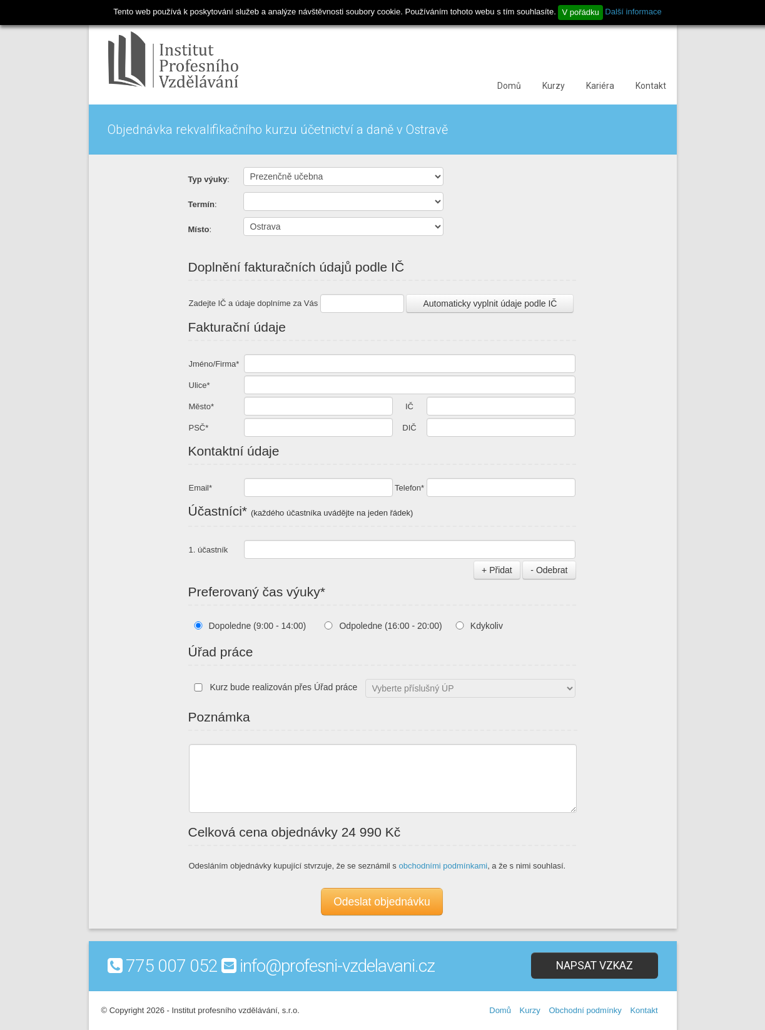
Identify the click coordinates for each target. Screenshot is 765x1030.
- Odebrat (548, 570)
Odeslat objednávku (381, 901)
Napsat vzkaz (594, 965)
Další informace (633, 11)
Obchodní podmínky (585, 1010)
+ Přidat (497, 570)
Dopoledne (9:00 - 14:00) (258, 626)
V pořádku (580, 12)
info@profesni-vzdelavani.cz (337, 966)
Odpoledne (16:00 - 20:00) (390, 626)
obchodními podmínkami (442, 865)
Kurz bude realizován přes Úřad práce (273, 687)
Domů (509, 86)
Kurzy (553, 86)
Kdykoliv (486, 626)
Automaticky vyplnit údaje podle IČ (490, 303)
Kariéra (600, 86)
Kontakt (651, 86)
